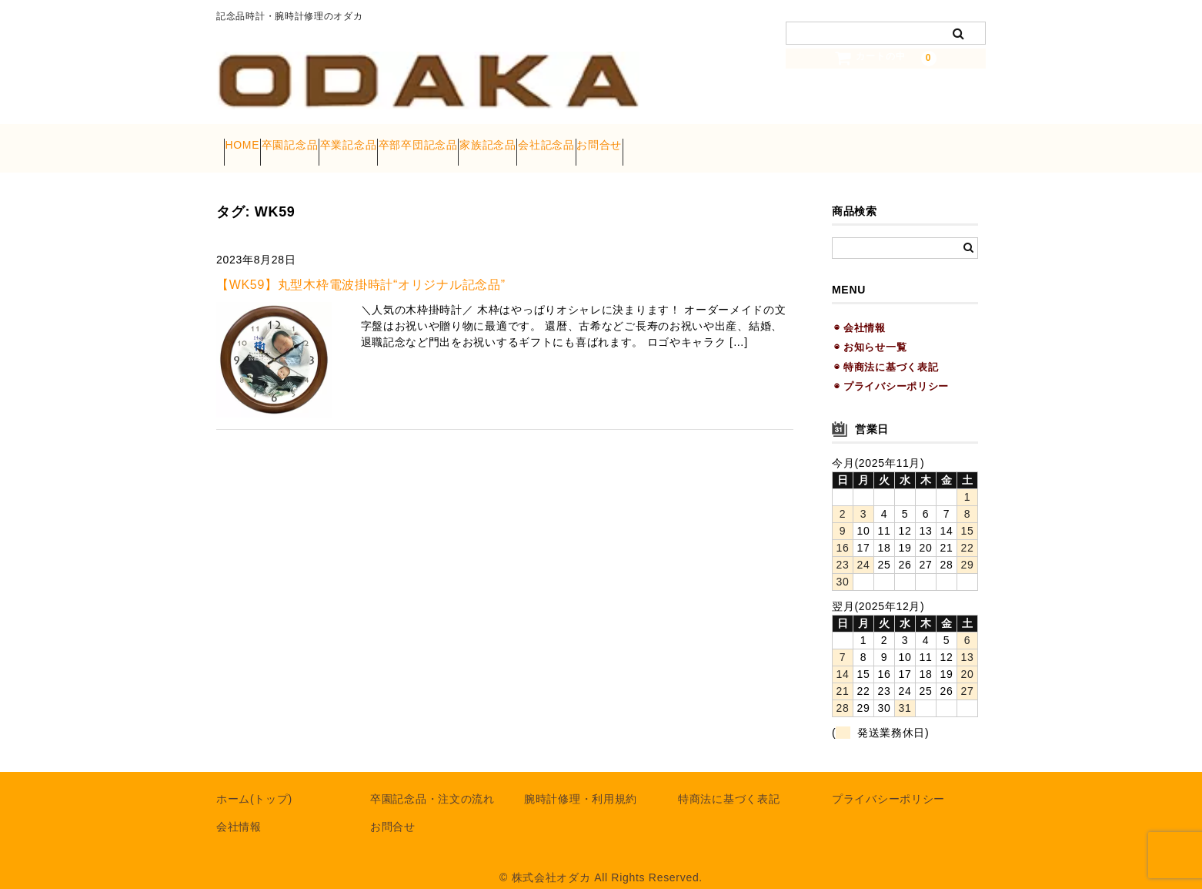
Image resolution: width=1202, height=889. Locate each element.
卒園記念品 (327, 140)
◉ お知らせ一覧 (870, 331)
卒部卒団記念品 (514, 140)
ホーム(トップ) (254, 783)
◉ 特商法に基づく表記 (886, 350)
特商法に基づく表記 (729, 783)
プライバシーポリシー (888, 783)
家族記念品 (614, 140)
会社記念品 (701, 140)
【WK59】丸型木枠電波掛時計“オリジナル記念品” (361, 268)
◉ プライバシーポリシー (891, 370)
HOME (249, 140)
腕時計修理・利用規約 (580, 783)
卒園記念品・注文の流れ (432, 783)
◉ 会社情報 (860, 311)
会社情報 (239, 810)
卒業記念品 (414, 140)
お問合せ (784, 140)
